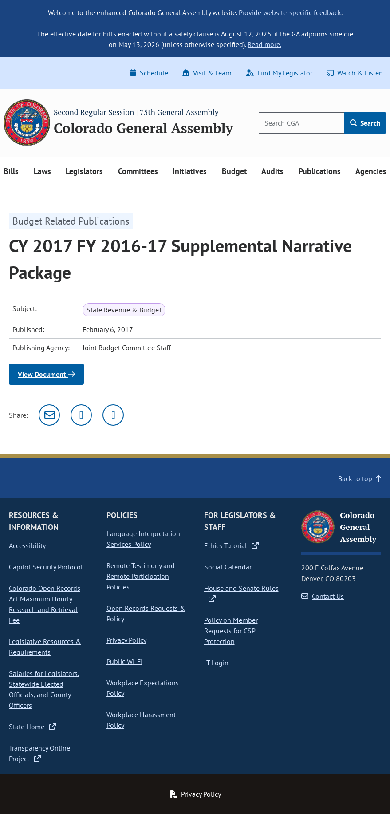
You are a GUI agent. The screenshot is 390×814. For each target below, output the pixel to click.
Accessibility (27, 545)
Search (365, 123)
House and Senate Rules (241, 593)
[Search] (301, 123)
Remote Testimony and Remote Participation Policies (140, 576)
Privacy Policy (126, 640)
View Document (46, 374)
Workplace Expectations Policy (142, 688)
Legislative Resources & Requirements (45, 646)
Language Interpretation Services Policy (143, 539)
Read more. (264, 44)
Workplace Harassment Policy (141, 720)
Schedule (149, 72)
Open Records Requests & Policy (145, 613)
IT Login (216, 662)
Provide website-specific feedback (290, 12)
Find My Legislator (279, 72)
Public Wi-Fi (124, 661)
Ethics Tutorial (231, 545)
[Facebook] (113, 415)
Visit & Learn (207, 72)
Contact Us (322, 596)
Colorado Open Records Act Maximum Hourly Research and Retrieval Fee (44, 604)
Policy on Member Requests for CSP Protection (231, 631)
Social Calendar (228, 566)
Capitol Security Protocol (46, 566)
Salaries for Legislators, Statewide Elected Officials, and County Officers (44, 689)
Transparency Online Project (39, 753)
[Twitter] (81, 415)
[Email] (49, 415)
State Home (32, 726)
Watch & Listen (355, 72)
